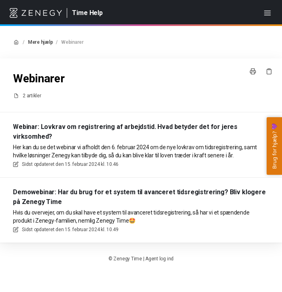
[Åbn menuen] (267, 12)
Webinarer (72, 42)
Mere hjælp (40, 42)
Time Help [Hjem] (87, 13)
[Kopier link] (269, 71)
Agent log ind (159, 259)
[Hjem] (35, 13)
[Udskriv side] (252, 71)
